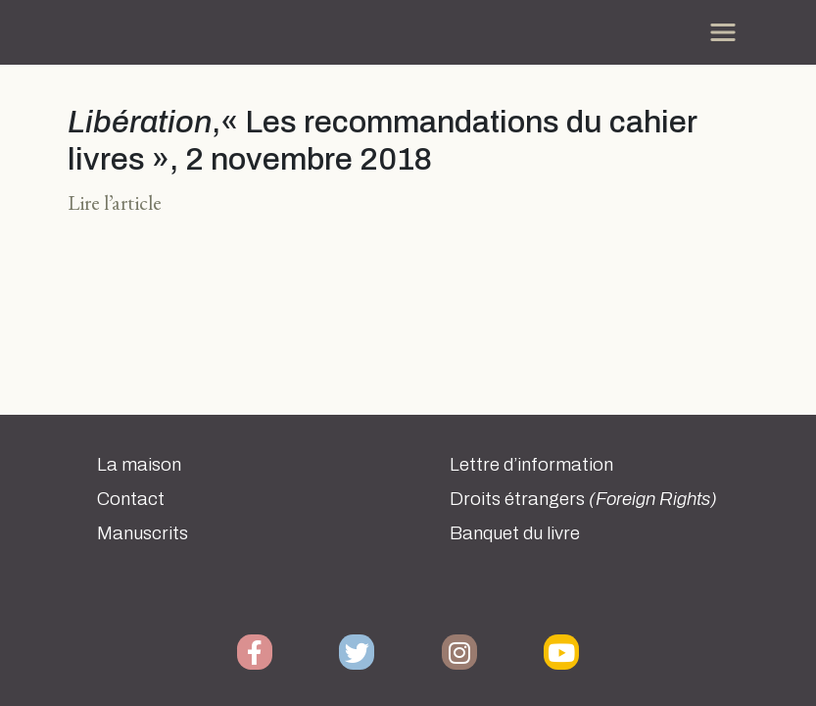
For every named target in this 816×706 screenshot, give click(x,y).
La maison (139, 465)
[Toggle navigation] (722, 32)
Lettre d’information (531, 465)
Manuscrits (142, 533)
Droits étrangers (583, 499)
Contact (131, 499)
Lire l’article (115, 202)
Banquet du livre (515, 533)
